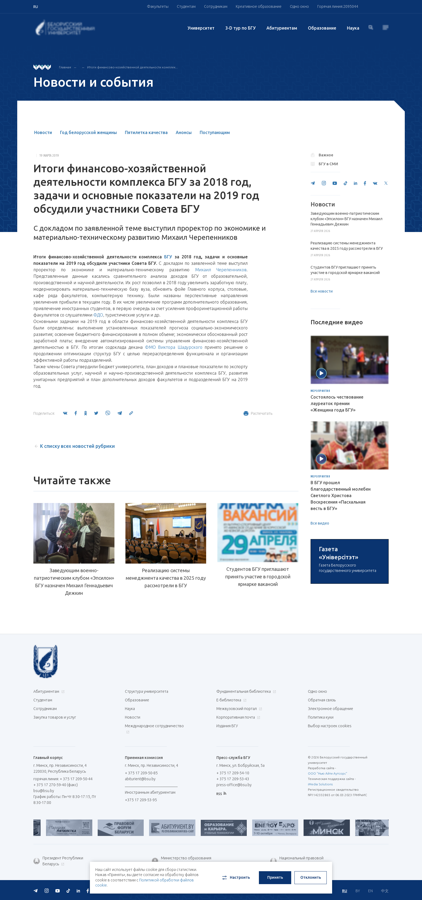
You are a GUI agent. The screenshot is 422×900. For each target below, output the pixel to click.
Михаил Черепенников (221, 269)
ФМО (150, 347)
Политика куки (320, 767)
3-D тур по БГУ (240, 28)
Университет (201, 28)
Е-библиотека (230, 750)
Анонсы (184, 132)
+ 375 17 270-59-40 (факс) (55, 835)
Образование (322, 28)
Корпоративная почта (237, 767)
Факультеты (157, 6)
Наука (353, 28)
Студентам (186, 6)
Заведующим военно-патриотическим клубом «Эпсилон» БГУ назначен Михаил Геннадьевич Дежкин (74, 582)
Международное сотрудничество (154, 779)
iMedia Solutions (320, 834)
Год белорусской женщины (88, 132)
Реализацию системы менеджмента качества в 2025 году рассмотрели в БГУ (166, 578)
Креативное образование (259, 6)
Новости (43, 132)
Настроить (235, 877)
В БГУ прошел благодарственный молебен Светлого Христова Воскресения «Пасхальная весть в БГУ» (341, 495)
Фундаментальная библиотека (245, 741)
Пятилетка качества (146, 132)
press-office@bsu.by (234, 835)
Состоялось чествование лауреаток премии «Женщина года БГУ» (337, 403)
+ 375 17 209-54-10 (232, 823)
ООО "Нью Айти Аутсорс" (327, 823)
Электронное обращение (330, 759)
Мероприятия (320, 391)
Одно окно (299, 6)
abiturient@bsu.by (140, 829)
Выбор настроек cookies (329, 776)
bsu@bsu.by (43, 841)
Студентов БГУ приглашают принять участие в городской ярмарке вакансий (257, 589)
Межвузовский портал (238, 759)
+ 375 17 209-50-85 (141, 823)
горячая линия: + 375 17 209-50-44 (63, 829)
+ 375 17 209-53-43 (232, 829)
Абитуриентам (281, 28)
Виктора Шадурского (180, 347)
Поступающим (215, 132)
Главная (65, 67)
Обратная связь (322, 750)
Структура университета (146, 741)
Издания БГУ (227, 776)
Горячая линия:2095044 (337, 6)
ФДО (98, 314)
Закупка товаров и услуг (54, 767)
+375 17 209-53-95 (141, 850)
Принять (275, 877)
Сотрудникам (215, 6)
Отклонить (310, 877)
